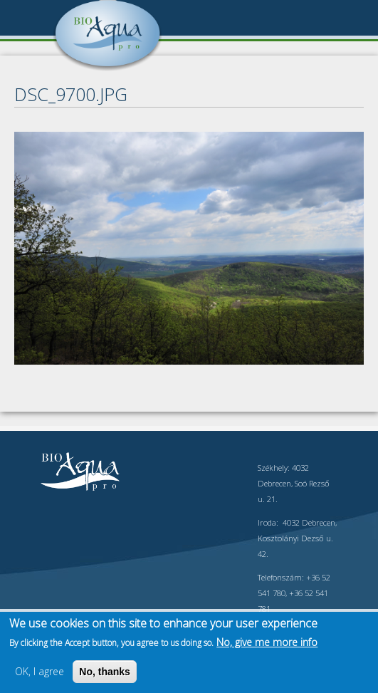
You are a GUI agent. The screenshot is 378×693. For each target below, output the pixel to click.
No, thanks (104, 671)
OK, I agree (39, 671)
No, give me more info (266, 642)
